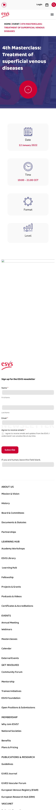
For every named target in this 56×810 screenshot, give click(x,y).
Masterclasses (9, 600)
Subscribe (10, 411)
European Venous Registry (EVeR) (19, 751)
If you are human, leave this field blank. (21, 421)
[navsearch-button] (53, 3)
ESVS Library (8, 519)
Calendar (6, 609)
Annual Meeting (10, 583)
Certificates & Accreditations (17, 567)
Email (4, 379)
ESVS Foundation (10, 659)
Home (7, 24)
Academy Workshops (13, 510)
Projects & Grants (11, 548)
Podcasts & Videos (11, 557)
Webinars (6, 590)
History (5, 464)
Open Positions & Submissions (18, 668)
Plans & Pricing (9, 708)
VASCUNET (7, 765)
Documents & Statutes (13, 483)
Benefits (6, 701)
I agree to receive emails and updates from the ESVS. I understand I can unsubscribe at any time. (25, 395)
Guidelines (7, 725)
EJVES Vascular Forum (13, 744)
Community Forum (11, 633)
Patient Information (12, 771)
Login (39, 4)
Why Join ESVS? (10, 685)
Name (4, 349)
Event (16, 24)
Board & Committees (12, 474)
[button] (52, 14)
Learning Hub (9, 529)
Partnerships (8, 493)
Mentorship (7, 642)
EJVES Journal (9, 735)
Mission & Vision (10, 455)
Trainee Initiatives (11, 652)
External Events (10, 619)
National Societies (11, 692)
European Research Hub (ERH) (18, 758)
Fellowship (7, 538)
